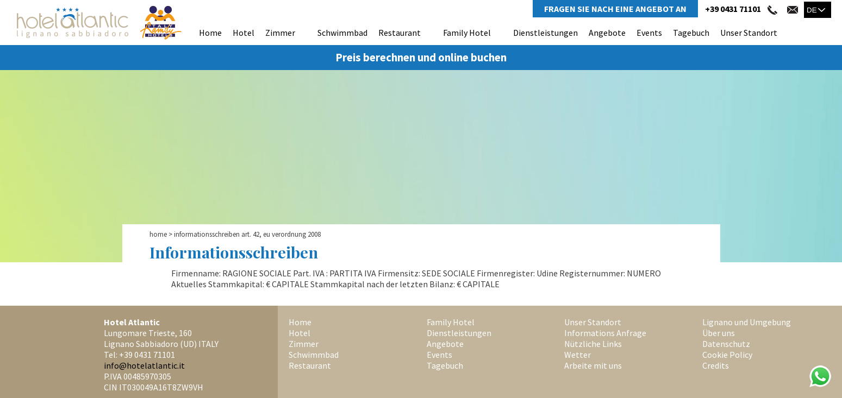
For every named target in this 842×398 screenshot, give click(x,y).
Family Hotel (467, 32)
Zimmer (280, 32)
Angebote (607, 32)
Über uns (718, 332)
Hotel (243, 32)
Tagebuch (691, 32)
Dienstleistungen (545, 32)
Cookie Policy (727, 354)
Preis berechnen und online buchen (421, 57)
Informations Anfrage (605, 332)
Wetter (577, 354)
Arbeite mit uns (593, 365)
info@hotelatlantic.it (144, 365)
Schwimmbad (342, 32)
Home (210, 32)
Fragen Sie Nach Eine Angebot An (615, 8)
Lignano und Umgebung (746, 322)
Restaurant (399, 32)
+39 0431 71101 (733, 8)
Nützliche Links (593, 343)
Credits (715, 365)
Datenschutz (726, 343)
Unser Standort (748, 32)
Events (649, 32)
